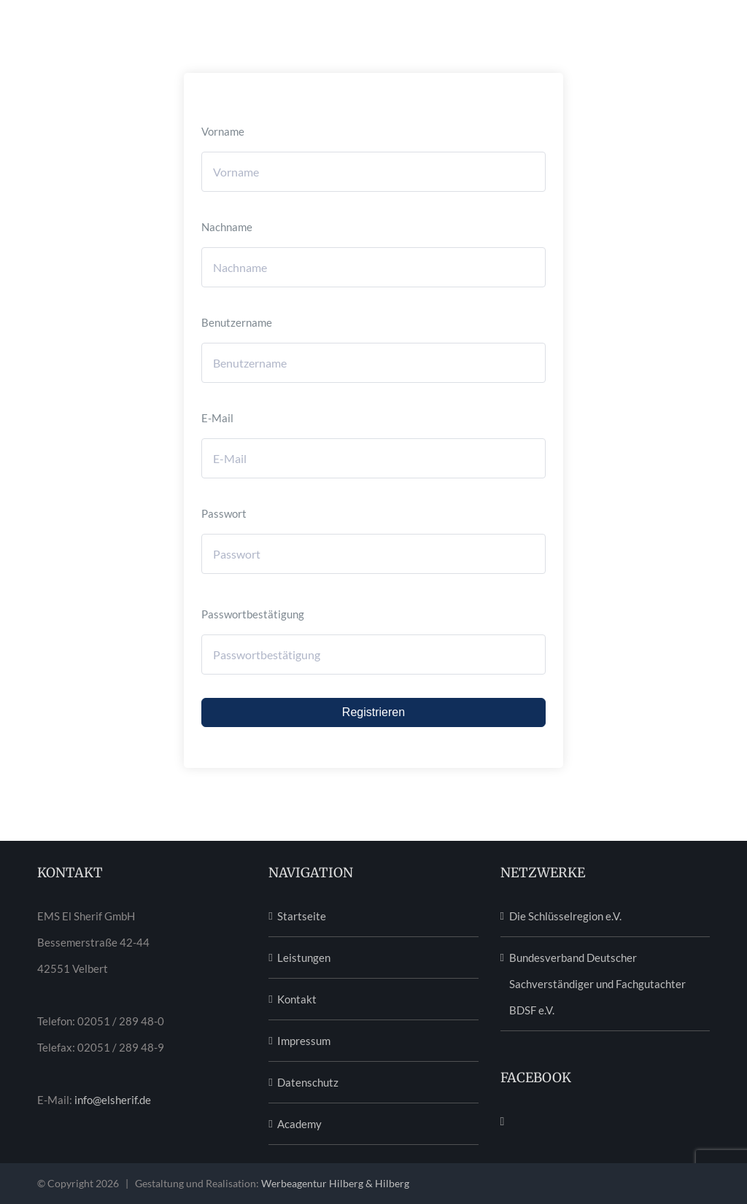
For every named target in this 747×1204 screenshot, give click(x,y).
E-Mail (217, 417)
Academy (299, 1123)
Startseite (301, 916)
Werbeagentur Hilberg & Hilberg (335, 1183)
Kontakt (297, 999)
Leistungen (303, 957)
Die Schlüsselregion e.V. (565, 916)
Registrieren (373, 712)
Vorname (222, 131)
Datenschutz (307, 1082)
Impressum (303, 1040)
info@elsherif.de (112, 1099)
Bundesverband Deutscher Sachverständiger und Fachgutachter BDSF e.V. (597, 984)
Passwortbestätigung (252, 614)
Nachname (226, 226)
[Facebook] (502, 1121)
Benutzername (236, 322)
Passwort (224, 513)
